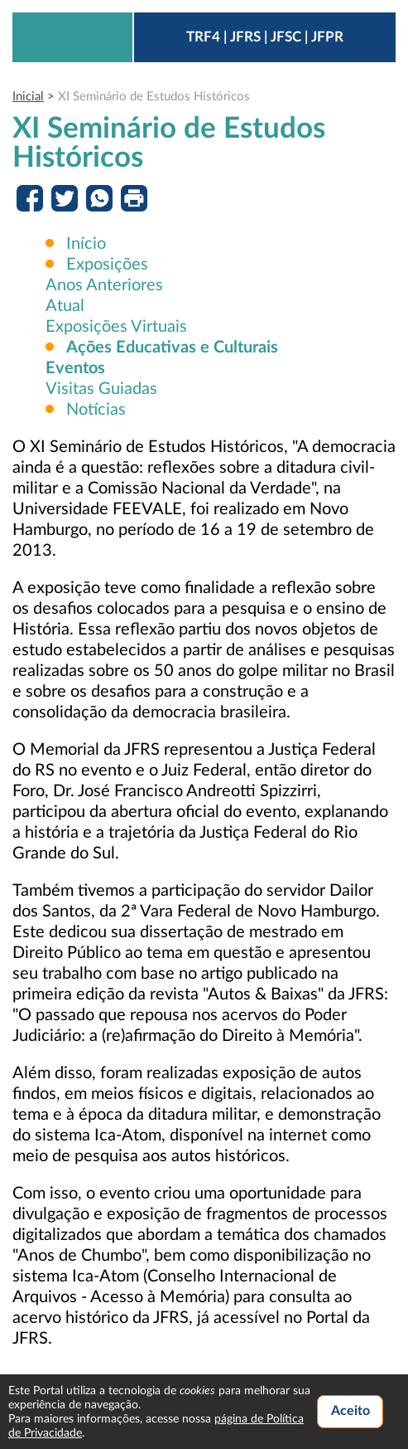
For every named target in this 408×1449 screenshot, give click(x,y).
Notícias (94, 409)
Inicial (28, 96)
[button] (172, 347)
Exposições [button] (107, 264)
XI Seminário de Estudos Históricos (154, 96)
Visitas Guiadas (101, 389)
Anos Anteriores (104, 285)
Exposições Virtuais (116, 326)
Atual (65, 306)
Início (86, 244)
